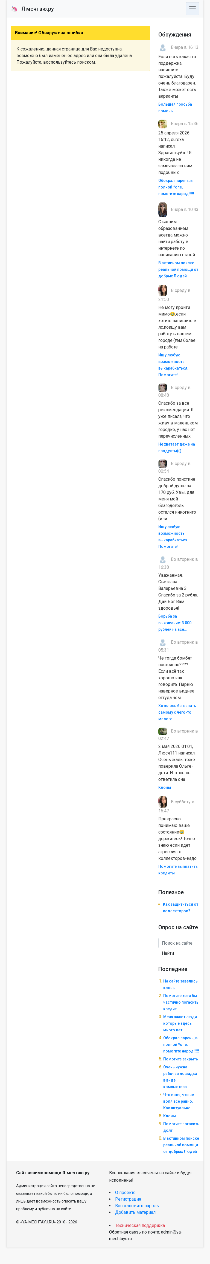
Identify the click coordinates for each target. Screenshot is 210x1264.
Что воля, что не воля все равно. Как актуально (178, 1101)
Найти (168, 953)
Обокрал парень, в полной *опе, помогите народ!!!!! (176, 187)
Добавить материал (135, 1212)
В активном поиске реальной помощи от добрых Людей (178, 269)
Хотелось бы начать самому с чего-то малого (177, 712)
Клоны (164, 787)
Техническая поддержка (140, 1225)
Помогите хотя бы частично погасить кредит (181, 1002)
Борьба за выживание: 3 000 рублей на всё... (174, 623)
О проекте (125, 1192)
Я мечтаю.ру (32, 8)
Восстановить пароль (137, 1205)
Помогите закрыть (180, 1059)
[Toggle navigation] (192, 8)
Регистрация (128, 1199)
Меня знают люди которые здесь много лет (180, 1023)
